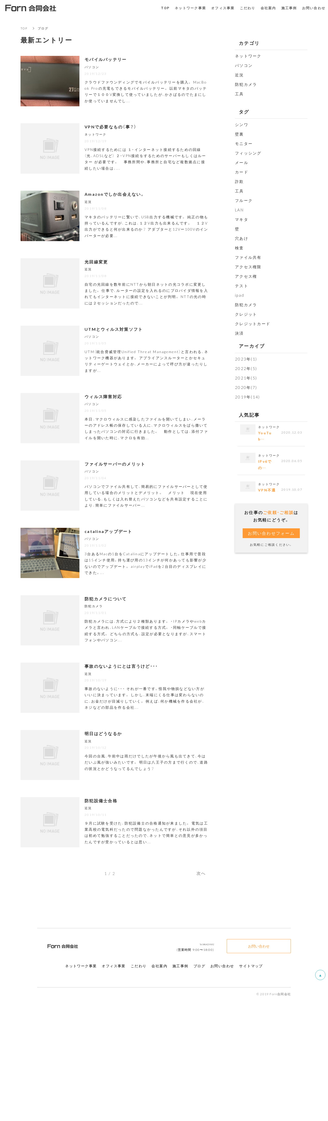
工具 (239, 94)
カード (241, 172)
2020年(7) (246, 387)
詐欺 (239, 181)
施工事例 (289, 7)
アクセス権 (246, 276)
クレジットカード (252, 323)
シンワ (241, 124)
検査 (239, 248)
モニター (244, 143)
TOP (24, 28)
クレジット (246, 314)
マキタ (241, 219)
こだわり (247, 7)
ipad (239, 295)
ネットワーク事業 (190, 7)
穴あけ (241, 238)
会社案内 (268, 7)
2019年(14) (247, 397)
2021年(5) (246, 378)
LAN (239, 210)
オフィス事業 (223, 7)
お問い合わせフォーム (271, 535)
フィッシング (248, 153)
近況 (239, 75)
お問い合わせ (259, 1066)
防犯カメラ (246, 84)
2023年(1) (246, 359)
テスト (241, 286)
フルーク (244, 200)
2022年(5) (246, 368)
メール (241, 162)
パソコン (244, 65)
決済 (239, 333)
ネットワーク (248, 56)
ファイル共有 (248, 257)
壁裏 (239, 134)
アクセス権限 (248, 267)
